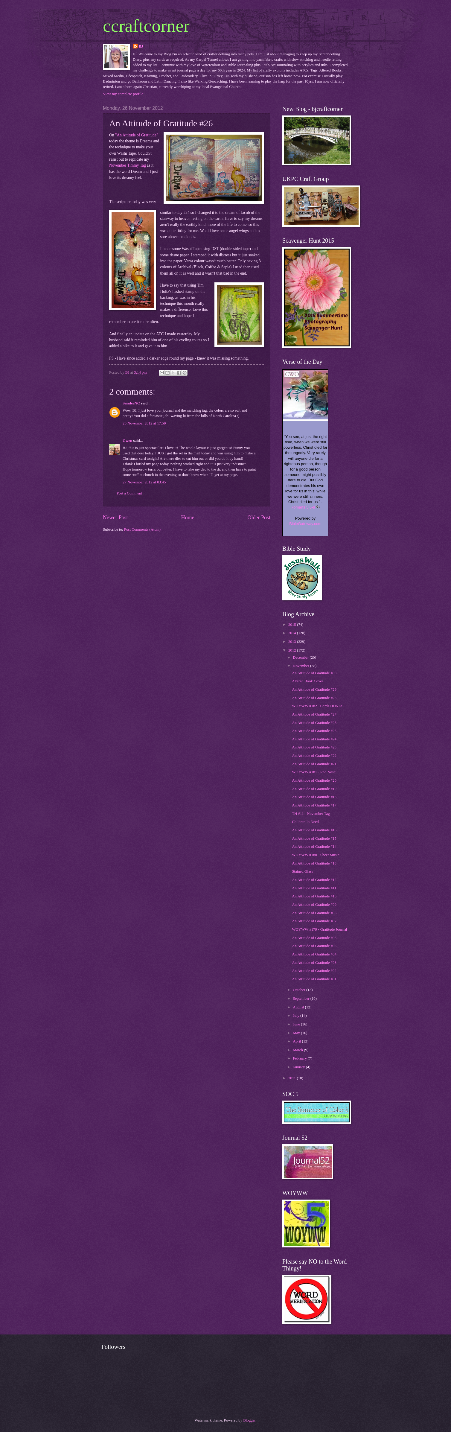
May (297, 1033)
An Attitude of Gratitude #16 (314, 830)
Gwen (127, 441)
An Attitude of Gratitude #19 (314, 789)
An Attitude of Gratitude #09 (314, 905)
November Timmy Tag (127, 165)
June (297, 1024)
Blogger (249, 1420)
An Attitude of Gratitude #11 (314, 888)
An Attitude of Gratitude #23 (314, 747)
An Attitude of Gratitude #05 (314, 946)
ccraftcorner (146, 26)
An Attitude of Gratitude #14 (314, 846)
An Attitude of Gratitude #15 (314, 838)
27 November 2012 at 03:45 (144, 482)
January (299, 1067)
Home (187, 518)
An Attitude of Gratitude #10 (314, 896)
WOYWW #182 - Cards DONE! (317, 706)
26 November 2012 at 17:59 (144, 423)
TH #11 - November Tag (311, 814)
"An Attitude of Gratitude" (136, 135)
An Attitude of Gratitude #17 (314, 805)
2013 (292, 642)
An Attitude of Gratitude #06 (314, 938)
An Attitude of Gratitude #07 (314, 921)
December (301, 657)
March (298, 1050)
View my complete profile (123, 94)
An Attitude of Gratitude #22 (314, 756)
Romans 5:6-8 (303, 507)
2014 (292, 633)
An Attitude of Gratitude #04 (314, 954)
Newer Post (115, 518)
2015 (292, 625)
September (301, 998)
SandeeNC (131, 403)
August (299, 1007)
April (297, 1041)
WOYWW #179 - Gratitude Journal (319, 929)
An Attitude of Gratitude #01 (314, 979)
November (301, 666)
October (299, 990)
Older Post (258, 518)
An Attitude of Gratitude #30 (314, 673)
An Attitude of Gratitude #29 (314, 689)
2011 (292, 1078)
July (296, 1015)
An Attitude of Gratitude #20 (314, 780)
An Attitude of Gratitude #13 (314, 863)
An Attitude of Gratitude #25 (314, 731)
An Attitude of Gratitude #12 (314, 880)
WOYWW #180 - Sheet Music (315, 855)
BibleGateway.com (305, 523)
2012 (292, 650)
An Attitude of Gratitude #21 (314, 764)
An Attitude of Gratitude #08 (314, 913)
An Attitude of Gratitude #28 (314, 698)
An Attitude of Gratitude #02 (314, 971)
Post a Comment (129, 493)
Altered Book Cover (307, 681)
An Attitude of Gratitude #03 (314, 963)
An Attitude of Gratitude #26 (314, 723)
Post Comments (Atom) (142, 529)
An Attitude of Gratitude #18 (314, 797)
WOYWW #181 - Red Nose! (314, 772)
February (300, 1058)
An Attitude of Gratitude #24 (314, 739)
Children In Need (305, 822)
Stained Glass (302, 871)
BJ (141, 46)
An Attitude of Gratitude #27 (314, 714)
